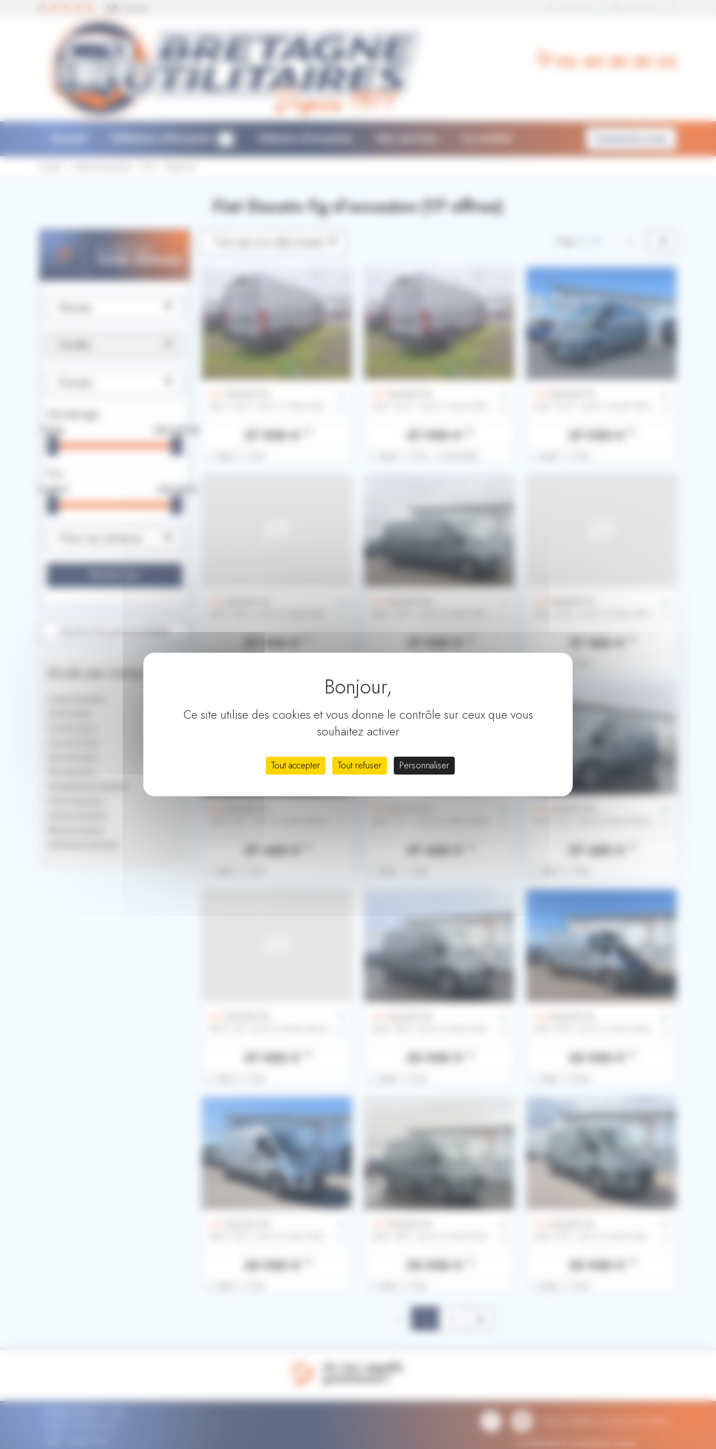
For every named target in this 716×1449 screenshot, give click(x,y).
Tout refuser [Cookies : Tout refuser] (359, 765)
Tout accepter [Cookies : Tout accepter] (295, 765)
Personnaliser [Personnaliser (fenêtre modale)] (424, 765)
